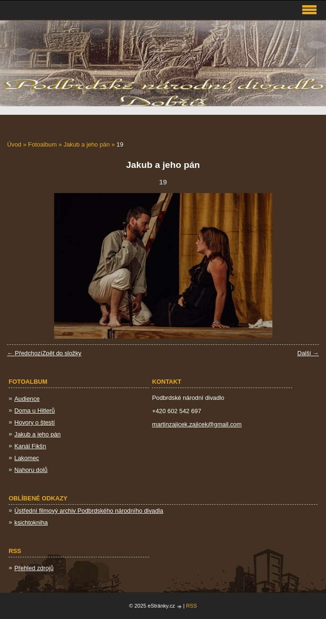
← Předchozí (24, 353)
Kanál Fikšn (30, 446)
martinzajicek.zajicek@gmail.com (197, 424)
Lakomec (26, 458)
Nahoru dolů (30, 469)
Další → (308, 353)
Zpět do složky (62, 353)
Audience (26, 398)
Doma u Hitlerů (34, 410)
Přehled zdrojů (34, 568)
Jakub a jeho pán (87, 144)
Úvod (14, 144)
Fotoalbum (42, 144)
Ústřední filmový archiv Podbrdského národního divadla (88, 510)
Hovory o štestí (34, 422)
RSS (191, 606)
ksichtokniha (30, 522)
